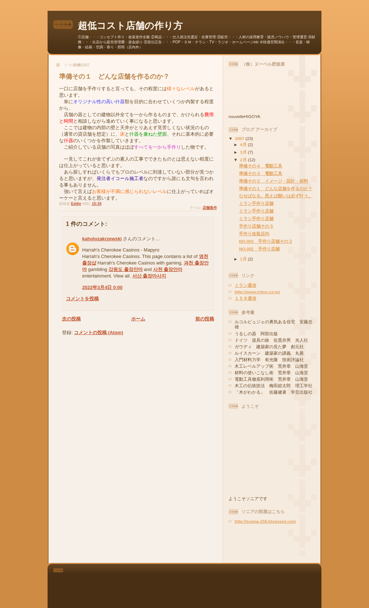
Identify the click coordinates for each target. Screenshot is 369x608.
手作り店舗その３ (256, 226)
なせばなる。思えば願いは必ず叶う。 (275, 195)
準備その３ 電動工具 (260, 173)
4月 (244, 144)
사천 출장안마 (168, 269)
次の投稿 (71, 319)
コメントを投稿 (82, 298)
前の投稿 (204, 319)
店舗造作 (210, 208)
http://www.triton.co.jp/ (257, 291)
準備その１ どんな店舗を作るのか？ (275, 188)
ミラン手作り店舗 (256, 203)
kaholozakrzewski (102, 238)
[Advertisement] (270, 543)
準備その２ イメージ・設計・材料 (273, 181)
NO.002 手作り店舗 (259, 248)
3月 (244, 152)
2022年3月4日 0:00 (102, 287)
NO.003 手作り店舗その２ (265, 241)
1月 (244, 259)
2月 (244, 159)
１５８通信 (245, 298)
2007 (240, 138)
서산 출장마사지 (149, 276)
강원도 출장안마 (125, 269)
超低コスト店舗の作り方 (130, 25)
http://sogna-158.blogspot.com (265, 521)
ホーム (138, 319)
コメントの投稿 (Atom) (98, 332)
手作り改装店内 (254, 233)
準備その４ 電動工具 (260, 165)
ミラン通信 (245, 285)
